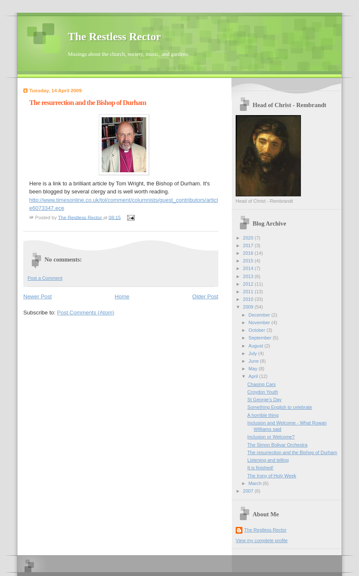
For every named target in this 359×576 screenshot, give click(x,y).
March (255, 483)
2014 (249, 268)
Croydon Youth (263, 391)
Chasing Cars (262, 384)
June (254, 361)
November (259, 322)
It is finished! (260, 467)
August (256, 345)
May (253, 368)
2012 (249, 284)
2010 (249, 299)
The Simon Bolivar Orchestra (278, 444)
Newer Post (37, 296)
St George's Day (265, 399)
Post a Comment (45, 278)
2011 (249, 291)
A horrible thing (263, 415)
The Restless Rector (114, 36)
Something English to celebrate (280, 407)
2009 (249, 306)
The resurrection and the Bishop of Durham (292, 452)
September (260, 337)
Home (122, 296)
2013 (249, 276)
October (257, 330)
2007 (249, 490)
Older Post (205, 296)
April (253, 376)
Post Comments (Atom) (85, 312)
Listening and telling (268, 460)
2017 (249, 245)
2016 (249, 253)
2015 (249, 260)
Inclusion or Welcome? (271, 436)
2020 (249, 237)
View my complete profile (262, 540)
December (259, 314)
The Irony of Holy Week (272, 475)
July (253, 353)
